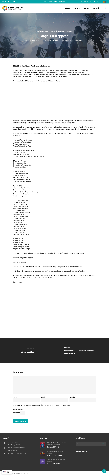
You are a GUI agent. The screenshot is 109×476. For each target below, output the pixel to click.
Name (15, 397)
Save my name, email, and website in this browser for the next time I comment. (42, 405)
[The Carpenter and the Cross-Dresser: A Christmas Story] (82, 350)
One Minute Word (42, 31)
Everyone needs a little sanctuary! (54, 1)
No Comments (67, 40)
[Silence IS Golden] (27, 350)
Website (72, 397)
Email (43, 397)
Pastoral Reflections (57, 31)
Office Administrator (34, 40)
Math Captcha (18, 409)
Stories (69, 31)
